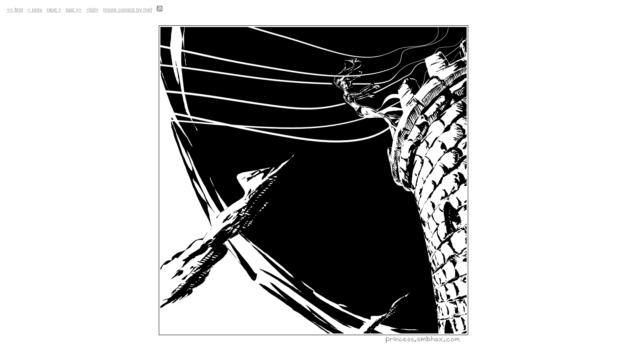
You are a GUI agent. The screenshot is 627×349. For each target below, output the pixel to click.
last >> (74, 10)
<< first (15, 10)
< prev (34, 10)
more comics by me (127, 10)
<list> (92, 10)
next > (54, 10)
